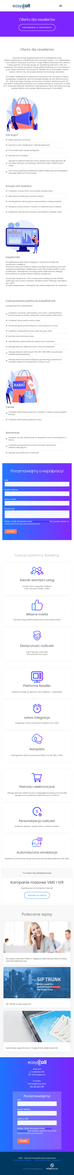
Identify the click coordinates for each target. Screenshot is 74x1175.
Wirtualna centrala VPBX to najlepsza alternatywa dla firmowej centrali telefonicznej (36, 993)
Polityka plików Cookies (22, 1160)
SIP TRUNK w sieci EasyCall (18, 1040)
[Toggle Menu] (60, 6)
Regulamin (57, 1160)
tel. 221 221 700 (37, 1086)
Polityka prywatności (42, 1160)
